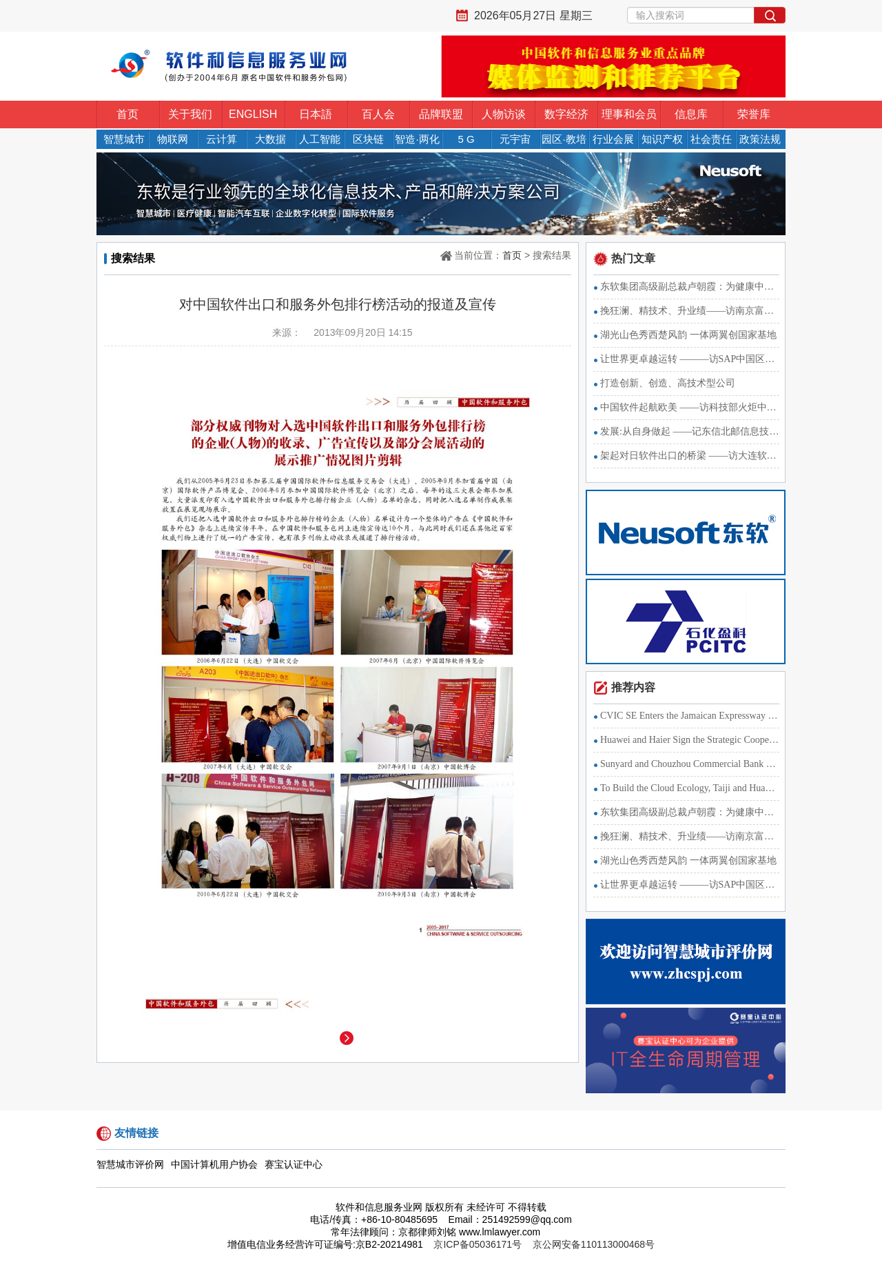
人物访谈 (504, 114)
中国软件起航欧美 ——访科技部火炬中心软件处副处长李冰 (689, 407)
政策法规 (760, 139)
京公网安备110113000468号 (594, 1244)
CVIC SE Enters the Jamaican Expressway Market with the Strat (689, 715)
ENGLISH (253, 114)
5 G (466, 139)
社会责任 (711, 139)
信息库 (691, 114)
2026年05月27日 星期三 (533, 15)
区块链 (368, 139)
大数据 (270, 139)
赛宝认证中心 (293, 1164)
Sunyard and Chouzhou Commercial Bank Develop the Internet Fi (689, 764)
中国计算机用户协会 (214, 1164)
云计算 (221, 139)
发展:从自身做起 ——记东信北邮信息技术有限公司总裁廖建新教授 (689, 431)
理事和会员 (629, 114)
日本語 (315, 114)
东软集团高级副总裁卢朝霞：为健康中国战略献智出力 (689, 286)
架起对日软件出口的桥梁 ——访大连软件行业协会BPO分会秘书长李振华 (689, 455)
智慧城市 (124, 139)
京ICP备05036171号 (477, 1244)
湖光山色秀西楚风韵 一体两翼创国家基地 (688, 335)
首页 (127, 114)
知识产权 (662, 139)
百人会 (378, 114)
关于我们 (190, 114)
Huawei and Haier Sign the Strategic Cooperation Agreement (689, 740)
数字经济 (566, 114)
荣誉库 (753, 114)
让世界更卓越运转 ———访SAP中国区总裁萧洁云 (689, 359)
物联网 (172, 139)
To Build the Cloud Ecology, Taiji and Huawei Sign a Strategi (689, 788)
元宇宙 (515, 139)
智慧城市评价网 (130, 1164)
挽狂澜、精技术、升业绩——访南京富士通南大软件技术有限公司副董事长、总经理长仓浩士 (689, 311)
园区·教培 (564, 139)
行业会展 (613, 139)
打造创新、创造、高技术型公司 (667, 383)
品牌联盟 (441, 114)
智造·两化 (417, 139)
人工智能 (319, 139)
